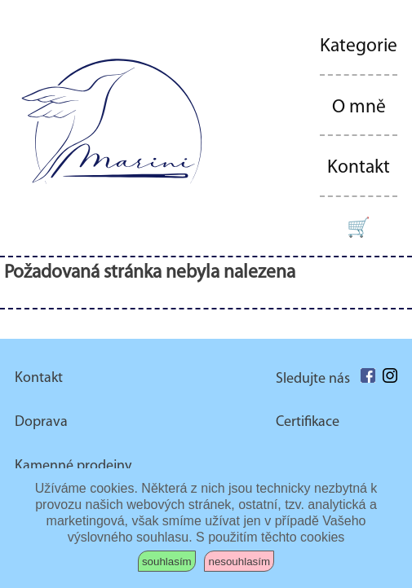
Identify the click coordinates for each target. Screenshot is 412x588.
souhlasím (167, 561)
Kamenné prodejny (73, 466)
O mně (359, 107)
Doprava (41, 422)
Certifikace (307, 422)
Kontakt (358, 168)
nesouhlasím (239, 561)
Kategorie (358, 46)
